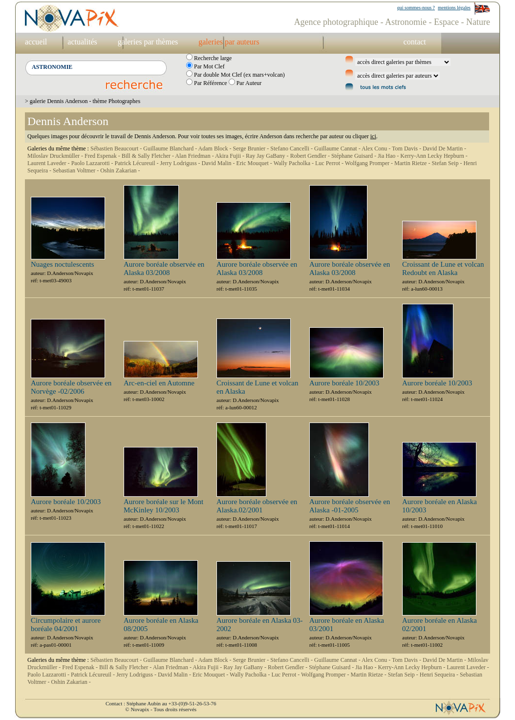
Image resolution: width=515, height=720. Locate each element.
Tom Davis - (407, 148)
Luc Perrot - (330, 163)
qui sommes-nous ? (416, 7)
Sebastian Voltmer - (76, 170)
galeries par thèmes (148, 42)
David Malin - (219, 163)
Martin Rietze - (412, 163)
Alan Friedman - (195, 155)
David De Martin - (444, 148)
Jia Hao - (389, 155)
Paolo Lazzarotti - (93, 163)
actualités (82, 42)
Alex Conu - (377, 148)
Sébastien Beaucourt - (116, 148)
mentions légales (454, 7)
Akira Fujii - (230, 155)
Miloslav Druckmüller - (56, 155)
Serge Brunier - (252, 148)
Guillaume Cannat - (338, 148)
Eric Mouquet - (255, 163)
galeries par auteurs (228, 42)
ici (373, 136)
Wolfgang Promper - (369, 163)
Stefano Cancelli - (292, 148)
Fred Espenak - (103, 155)
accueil (36, 42)
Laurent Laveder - (49, 163)
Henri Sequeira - (440, 674)
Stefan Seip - (447, 163)
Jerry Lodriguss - (181, 163)
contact (415, 42)
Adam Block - (215, 148)
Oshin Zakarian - (120, 170)
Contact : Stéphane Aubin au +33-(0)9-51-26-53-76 (161, 703)
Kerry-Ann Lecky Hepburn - (434, 155)
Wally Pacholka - (294, 163)
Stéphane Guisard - (354, 155)
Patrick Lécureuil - (137, 163)
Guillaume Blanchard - (170, 148)
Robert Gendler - (310, 155)
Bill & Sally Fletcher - (148, 155)
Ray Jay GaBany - (268, 155)
